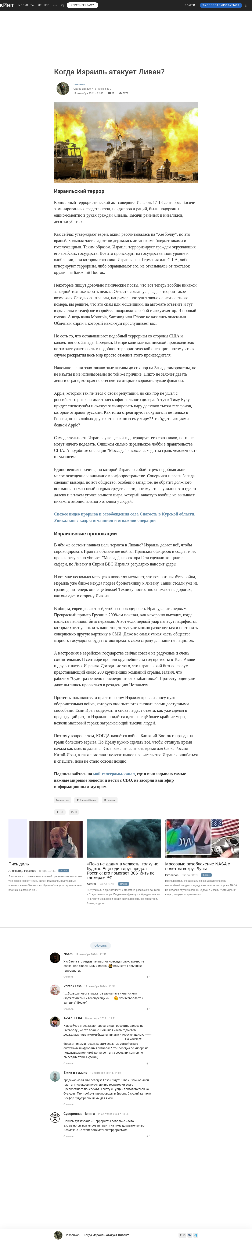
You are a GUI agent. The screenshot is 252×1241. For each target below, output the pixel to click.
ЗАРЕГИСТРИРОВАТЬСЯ (221, 5)
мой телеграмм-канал (114, 774)
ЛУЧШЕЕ (43, 5)
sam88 (91, 884)
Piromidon (172, 875)
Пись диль (18, 864)
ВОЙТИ (190, 5)
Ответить (68, 976)
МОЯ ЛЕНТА (26, 5)
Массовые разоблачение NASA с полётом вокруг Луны (197, 866)
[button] (246, 5)
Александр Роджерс (22, 870)
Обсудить (100, 945)
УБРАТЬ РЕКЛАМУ (82, 5)
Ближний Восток (86, 800)
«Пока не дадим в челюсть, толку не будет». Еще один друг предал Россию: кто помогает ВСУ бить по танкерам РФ (122, 871)
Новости (110, 800)
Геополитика (62, 800)
